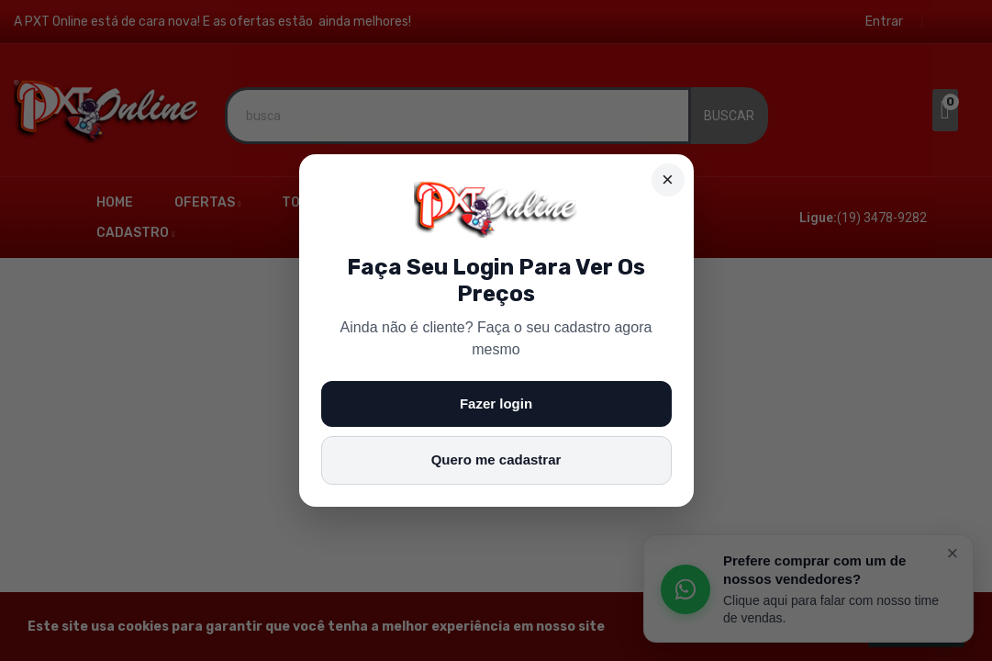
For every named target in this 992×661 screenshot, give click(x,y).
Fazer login (496, 403)
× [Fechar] (668, 179)
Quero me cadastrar (496, 459)
